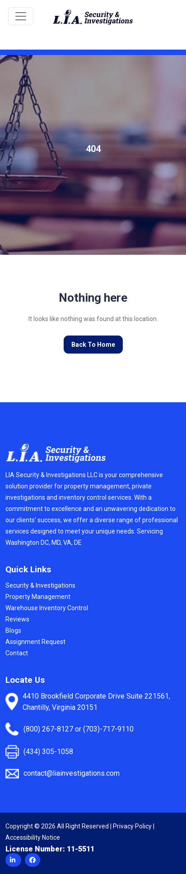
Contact (16, 653)
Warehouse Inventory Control (46, 608)
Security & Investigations (40, 585)
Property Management (37, 596)
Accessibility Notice (32, 837)
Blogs (13, 630)
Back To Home (93, 344)
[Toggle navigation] (20, 16)
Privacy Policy (132, 826)
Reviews (17, 619)
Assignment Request (35, 641)
